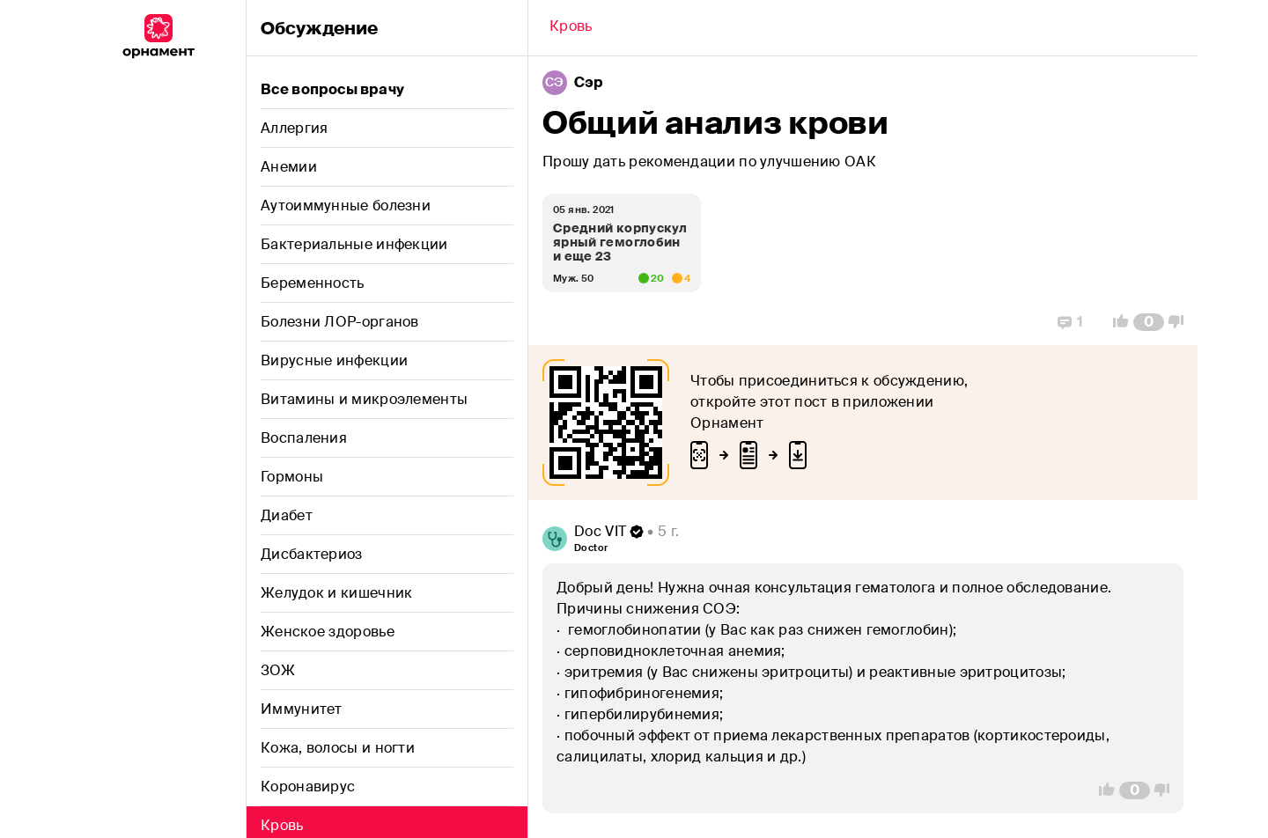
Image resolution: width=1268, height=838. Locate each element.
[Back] (571, 28)
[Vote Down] (1181, 322)
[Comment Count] (1148, 322)
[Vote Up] (1115, 322)
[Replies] (1070, 322)
